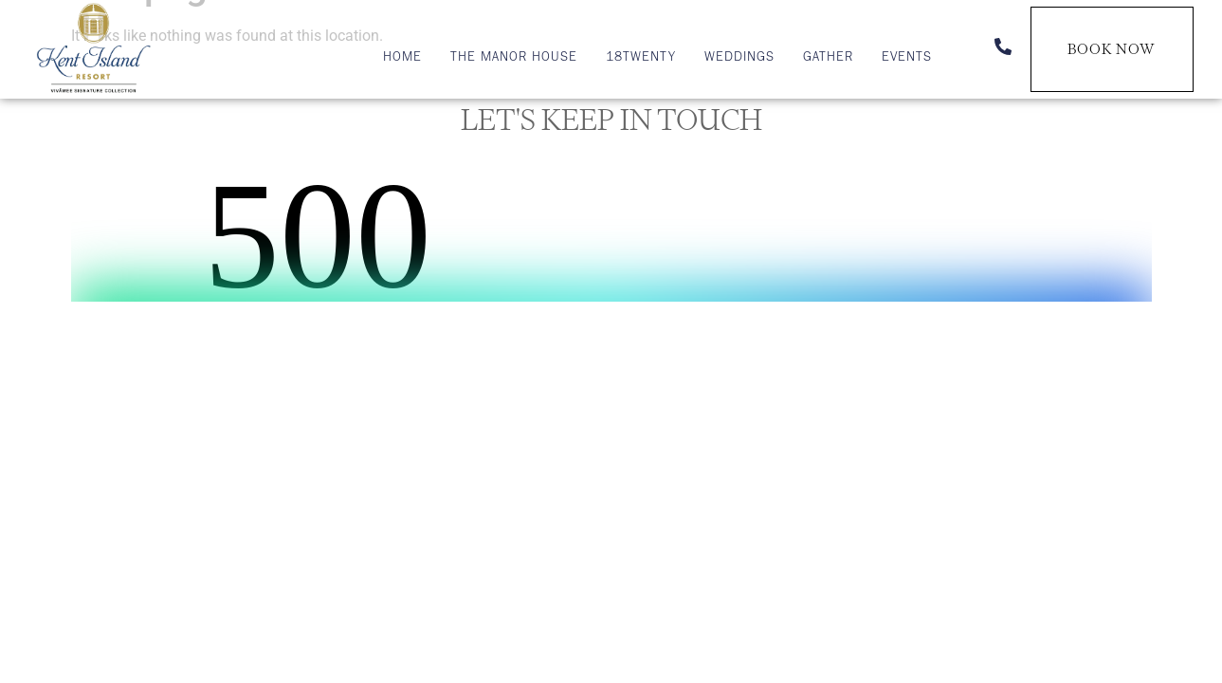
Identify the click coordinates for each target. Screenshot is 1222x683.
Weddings (739, 58)
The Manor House (513, 58)
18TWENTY (641, 58)
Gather (828, 58)
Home (402, 58)
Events (907, 58)
